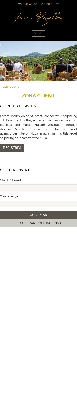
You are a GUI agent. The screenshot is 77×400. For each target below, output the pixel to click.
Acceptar (38, 215)
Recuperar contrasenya (39, 223)
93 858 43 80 (27, 4)
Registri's (12, 148)
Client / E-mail (10, 180)
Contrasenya (9, 196)
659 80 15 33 (49, 4)
